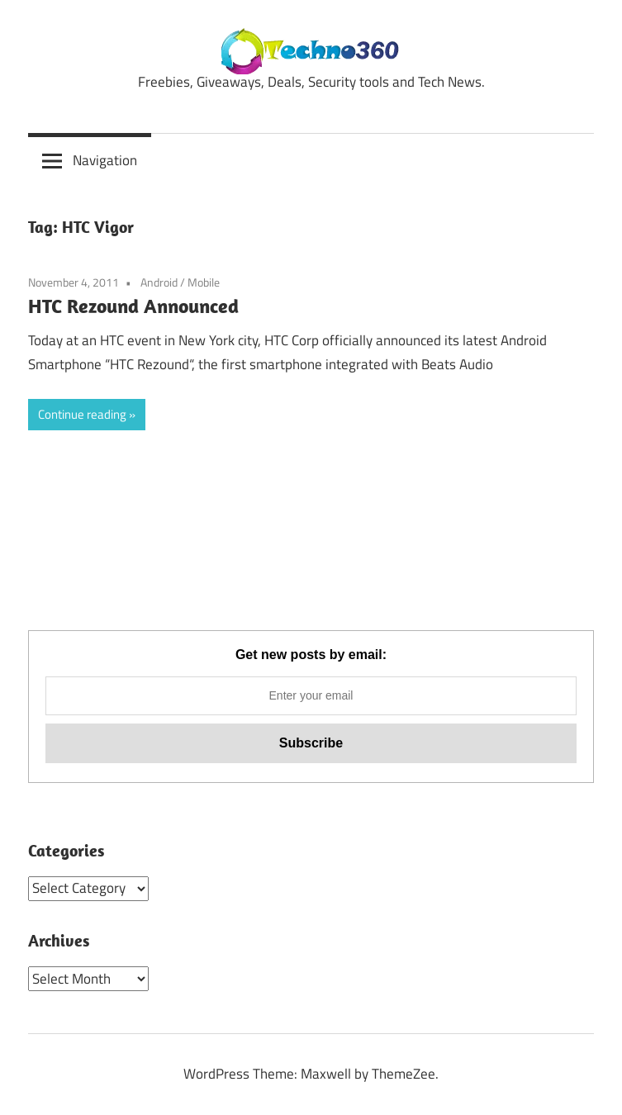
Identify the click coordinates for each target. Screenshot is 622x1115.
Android (159, 282)
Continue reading (82, 414)
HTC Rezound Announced (133, 305)
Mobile (204, 282)
